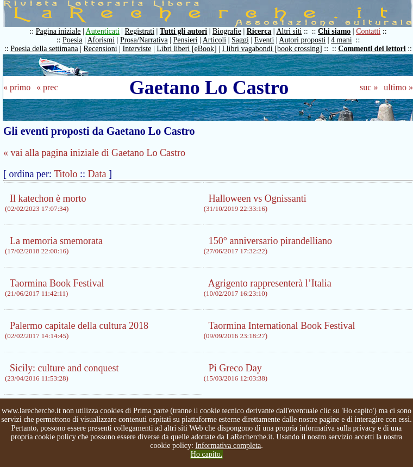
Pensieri (185, 40)
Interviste (137, 49)
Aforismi (101, 40)
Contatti (368, 31)
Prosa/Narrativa (144, 40)
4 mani (341, 40)
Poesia (72, 40)
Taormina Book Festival (54, 287)
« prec (47, 87)
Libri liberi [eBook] (186, 49)
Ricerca (259, 31)
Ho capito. (206, 454)
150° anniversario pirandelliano (268, 245)
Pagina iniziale (58, 31)
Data (97, 174)
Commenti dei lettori (371, 49)
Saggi (240, 40)
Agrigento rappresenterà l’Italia (267, 287)
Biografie (226, 31)
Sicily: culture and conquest (61, 372)
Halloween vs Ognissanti (255, 203)
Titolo (65, 174)
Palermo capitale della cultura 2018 (76, 330)
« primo (16, 87)
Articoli (215, 40)
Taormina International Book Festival (279, 330)
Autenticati (103, 31)
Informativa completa (228, 445)
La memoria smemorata (54, 245)
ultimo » (398, 87)
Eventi (264, 40)
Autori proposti (302, 40)
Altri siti (289, 31)
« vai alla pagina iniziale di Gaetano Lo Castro (94, 152)
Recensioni (100, 49)
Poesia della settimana (44, 49)
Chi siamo (334, 31)
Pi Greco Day (235, 372)
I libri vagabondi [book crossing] (272, 49)
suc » (369, 87)
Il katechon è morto (45, 203)
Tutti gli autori (183, 31)
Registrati (139, 31)
